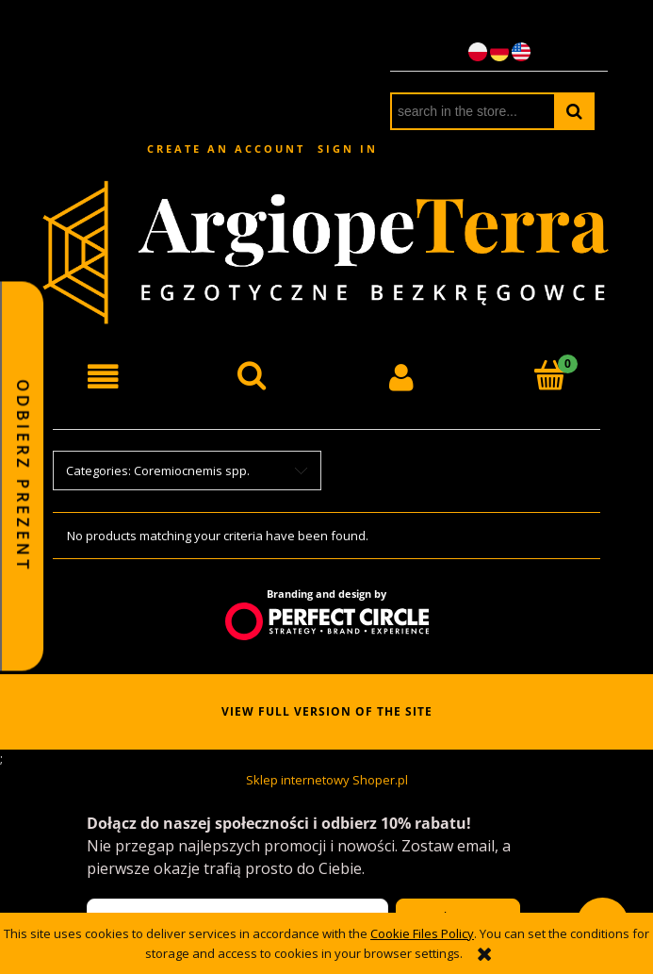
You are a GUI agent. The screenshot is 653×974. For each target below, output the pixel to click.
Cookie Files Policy (422, 933)
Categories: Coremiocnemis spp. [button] (158, 470)
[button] (103, 377)
